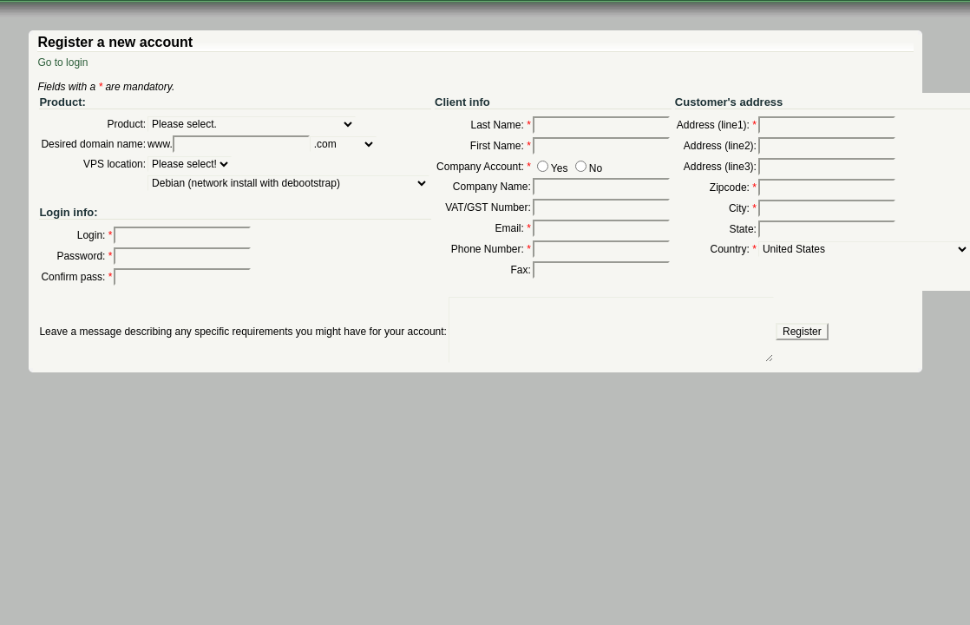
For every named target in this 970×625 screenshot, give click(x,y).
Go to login (62, 62)
